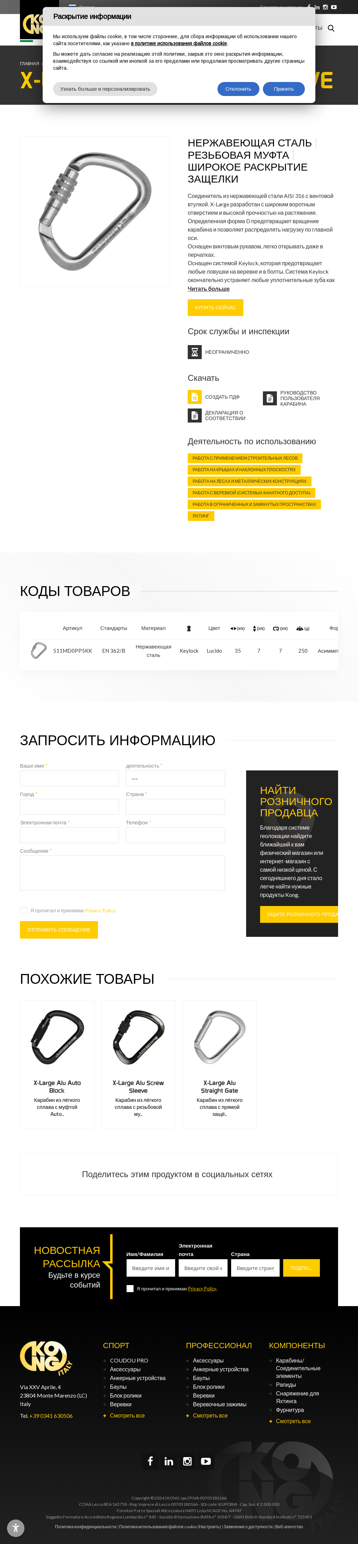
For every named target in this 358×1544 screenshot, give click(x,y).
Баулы (118, 1386)
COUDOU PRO (129, 1360)
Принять (284, 89)
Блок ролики (126, 1395)
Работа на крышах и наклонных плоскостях (244, 469)
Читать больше (209, 288)
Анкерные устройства (138, 1377)
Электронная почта (45, 822)
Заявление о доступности (248, 1526)
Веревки (121, 1404)
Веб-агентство (289, 1526)
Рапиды (286, 1384)
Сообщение (36, 851)
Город (29, 794)
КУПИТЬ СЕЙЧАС (215, 307)
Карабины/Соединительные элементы (298, 1368)
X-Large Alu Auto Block (57, 1086)
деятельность (144, 765)
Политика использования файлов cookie (158, 1526)
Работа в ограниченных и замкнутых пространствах (254, 504)
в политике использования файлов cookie (179, 43)
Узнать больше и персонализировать (105, 89)
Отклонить (238, 89)
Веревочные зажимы (219, 1404)
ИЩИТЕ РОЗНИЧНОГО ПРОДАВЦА (308, 914)
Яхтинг (201, 516)
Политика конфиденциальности (85, 1526)
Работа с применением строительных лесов (245, 458)
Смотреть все (127, 1415)
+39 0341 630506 (51, 1415)
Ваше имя (34, 765)
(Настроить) (209, 1526)
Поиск (331, 28)
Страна (136, 794)
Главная (29, 63)
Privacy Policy (100, 910)
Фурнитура (290, 1409)
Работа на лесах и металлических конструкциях (250, 481)
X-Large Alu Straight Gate (219, 1086)
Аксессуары (125, 1369)
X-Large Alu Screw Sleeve (138, 1086)
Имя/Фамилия (145, 1254)
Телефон (138, 822)
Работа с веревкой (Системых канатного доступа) (251, 492)
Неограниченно (227, 352)
